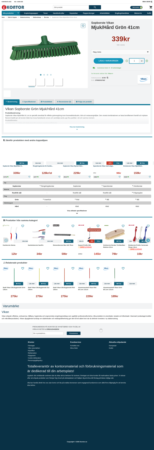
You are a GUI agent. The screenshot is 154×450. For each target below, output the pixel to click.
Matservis (138, 13)
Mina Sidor (147, 2)
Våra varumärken (34, 348)
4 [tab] (51, 75)
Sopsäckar (74, 13)
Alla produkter (11, 13)
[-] (127, 60)
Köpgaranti (31, 355)
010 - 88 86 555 (18, 1)
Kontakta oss (6, 1)
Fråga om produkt (84, 102)
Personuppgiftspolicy (35, 360)
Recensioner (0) (64, 102)
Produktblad (46, 102)
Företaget (31, 345)
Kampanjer (113, 345)
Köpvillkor (31, 350)
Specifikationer (29, 102)
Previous (6, 240)
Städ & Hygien (12, 17)
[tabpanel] (46, 47)
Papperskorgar (89, 13)
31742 (105, 78)
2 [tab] (44, 75)
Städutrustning (25, 17)
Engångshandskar (122, 13)
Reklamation (32, 353)
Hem (3, 17)
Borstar (46, 17)
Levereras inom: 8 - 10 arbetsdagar (109, 68)
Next (148, 240)
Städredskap (37, 17)
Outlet (111, 348)
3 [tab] (47, 75)
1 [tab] (41, 75)
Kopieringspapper (31, 13)
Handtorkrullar (58, 13)
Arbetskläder (105, 13)
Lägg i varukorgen (108, 61)
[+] (147, 60)
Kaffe (149, 13)
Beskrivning (11, 102)
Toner (45, 13)
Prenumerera (73, 333)
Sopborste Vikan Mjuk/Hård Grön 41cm (64, 17)
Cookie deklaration (34, 358)
